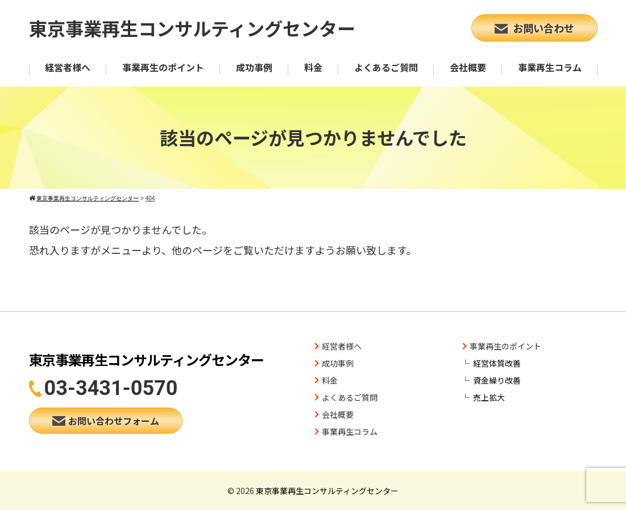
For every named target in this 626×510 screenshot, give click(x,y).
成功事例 (254, 67)
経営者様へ (67, 67)
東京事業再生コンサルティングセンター (192, 28)
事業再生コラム (550, 67)
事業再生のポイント (163, 67)
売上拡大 (489, 397)
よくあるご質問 (386, 67)
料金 (313, 67)
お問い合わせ (534, 27)
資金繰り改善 (497, 380)
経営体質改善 (497, 363)
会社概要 (468, 67)
